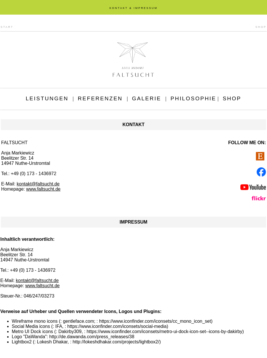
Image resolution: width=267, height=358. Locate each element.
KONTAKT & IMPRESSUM (133, 8)
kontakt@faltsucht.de (38, 183)
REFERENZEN (100, 98)
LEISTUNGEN (47, 98)
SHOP (261, 27)
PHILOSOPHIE (193, 98)
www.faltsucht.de (43, 189)
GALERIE (146, 98)
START (7, 27)
